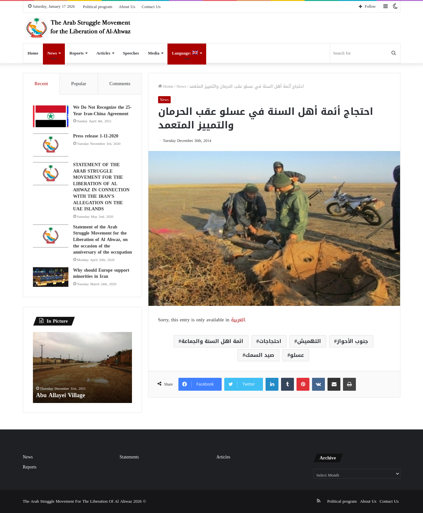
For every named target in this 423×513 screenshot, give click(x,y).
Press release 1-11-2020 (95, 136)
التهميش (309, 341)
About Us (127, 7)
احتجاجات (270, 341)
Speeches (131, 53)
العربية (238, 319)
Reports (76, 53)
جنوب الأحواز (352, 341)
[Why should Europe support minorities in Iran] (50, 277)
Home (33, 53)
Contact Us (151, 7)
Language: (185, 53)
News (52, 53)
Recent (41, 83)
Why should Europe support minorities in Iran (101, 273)
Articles (103, 53)
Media (153, 53)
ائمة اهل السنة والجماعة (212, 341)
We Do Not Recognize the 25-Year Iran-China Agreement (102, 110)
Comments (119, 83)
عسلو (297, 355)
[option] (82, 367)
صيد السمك (259, 355)
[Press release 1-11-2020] (50, 145)
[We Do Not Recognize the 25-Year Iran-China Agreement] (50, 116)
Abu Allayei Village (60, 395)
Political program (97, 7)
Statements (129, 457)
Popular (78, 83)
